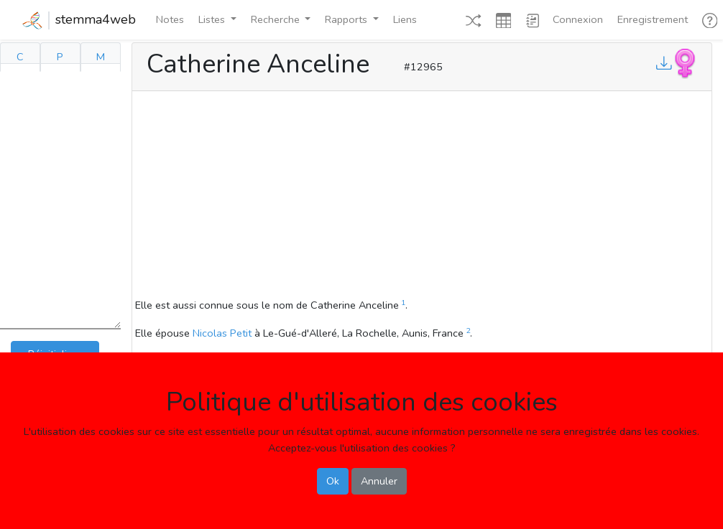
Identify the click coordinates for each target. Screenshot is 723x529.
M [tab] (100, 57)
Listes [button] (213, 19)
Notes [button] (170, 19)
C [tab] (20, 57)
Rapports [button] (347, 19)
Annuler (379, 481)
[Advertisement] (421, 196)
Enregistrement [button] (652, 19)
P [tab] (60, 57)
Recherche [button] (277, 19)
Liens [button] (405, 19)
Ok (332, 481)
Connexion (578, 19)
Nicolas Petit (222, 333)
